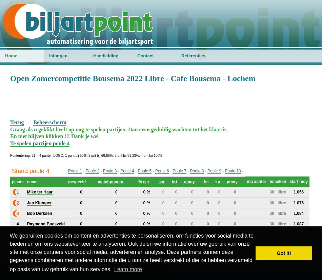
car (161, 182)
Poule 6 (162, 171)
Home (11, 55)
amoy (189, 182)
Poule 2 (92, 171)
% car (143, 182)
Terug (17, 122)
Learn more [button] (128, 269)
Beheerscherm (49, 122)
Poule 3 (110, 171)
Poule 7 (179, 171)
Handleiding (105, 55)
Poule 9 (214, 171)
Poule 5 (145, 171)
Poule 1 (75, 171)
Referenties (193, 55)
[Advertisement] (161, 100)
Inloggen (58, 55)
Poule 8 (197, 171)
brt (174, 182)
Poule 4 (127, 171)
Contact (145, 55)
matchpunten (110, 182)
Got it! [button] (284, 253)
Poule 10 (233, 171)
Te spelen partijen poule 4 (39, 143)
